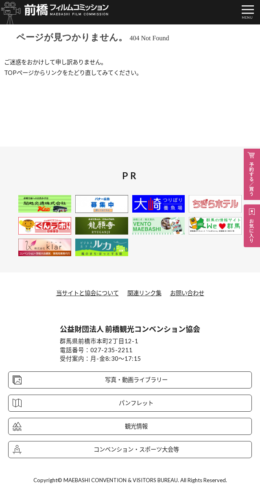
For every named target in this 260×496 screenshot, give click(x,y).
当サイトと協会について (87, 293)
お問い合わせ (187, 293)
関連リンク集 (144, 293)
